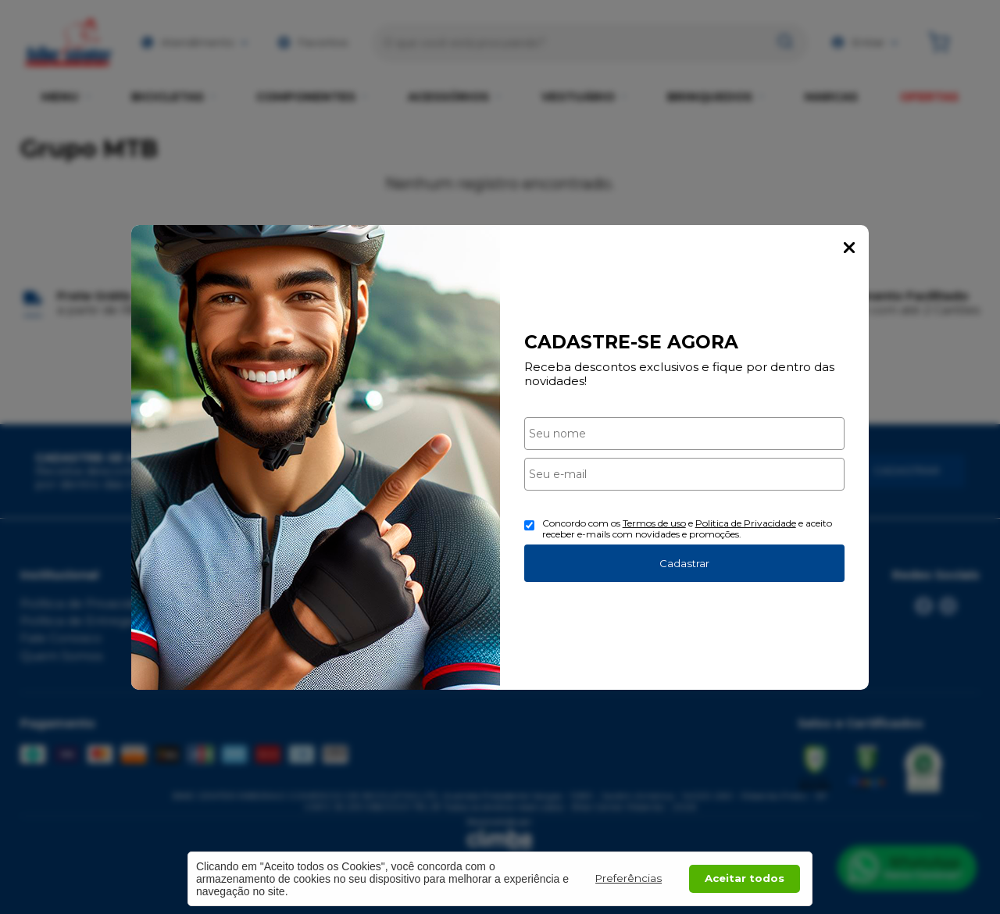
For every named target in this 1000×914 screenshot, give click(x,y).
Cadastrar (684, 563)
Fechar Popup (849, 247)
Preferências (628, 878)
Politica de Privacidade (745, 523)
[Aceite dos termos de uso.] (529, 525)
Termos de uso (654, 523)
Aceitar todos (744, 878)
